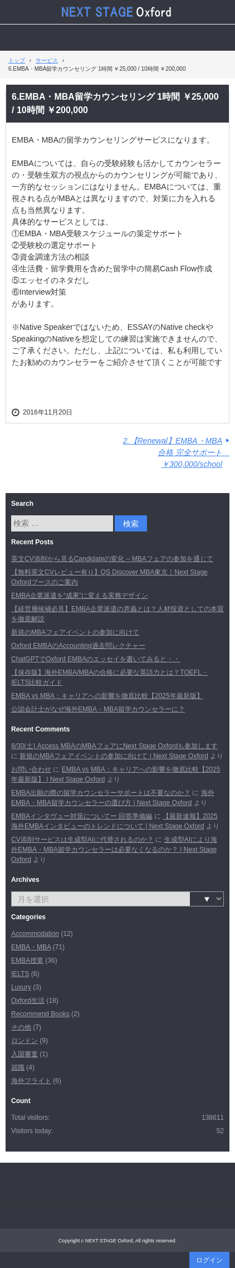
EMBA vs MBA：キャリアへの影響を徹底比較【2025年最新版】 (107, 696)
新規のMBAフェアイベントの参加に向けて (75, 632)
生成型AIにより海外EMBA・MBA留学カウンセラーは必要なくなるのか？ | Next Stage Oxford (114, 850)
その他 (21, 1027)
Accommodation (35, 934)
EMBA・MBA (31, 947)
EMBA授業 (27, 960)
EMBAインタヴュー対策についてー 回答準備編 (81, 816)
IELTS (20, 974)
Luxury (21, 987)
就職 (18, 1067)
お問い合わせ (31, 769)
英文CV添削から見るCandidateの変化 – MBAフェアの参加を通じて (112, 559)
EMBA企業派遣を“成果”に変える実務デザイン (79, 595)
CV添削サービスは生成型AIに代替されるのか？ (82, 839)
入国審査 (24, 1054)
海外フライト (31, 1081)
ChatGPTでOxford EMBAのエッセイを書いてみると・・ (95, 659)
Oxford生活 (28, 1000)
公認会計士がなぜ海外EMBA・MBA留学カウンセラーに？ (98, 709)
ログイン (209, 1260)
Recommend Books (40, 1014)
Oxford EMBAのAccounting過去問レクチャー (78, 646)
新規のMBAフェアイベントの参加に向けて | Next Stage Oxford (113, 756)
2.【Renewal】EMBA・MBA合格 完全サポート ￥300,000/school (176, 452)
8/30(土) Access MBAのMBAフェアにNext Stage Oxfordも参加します (114, 746)
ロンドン (24, 1041)
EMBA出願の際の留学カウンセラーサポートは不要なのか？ (100, 793)
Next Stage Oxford (117, 12)
